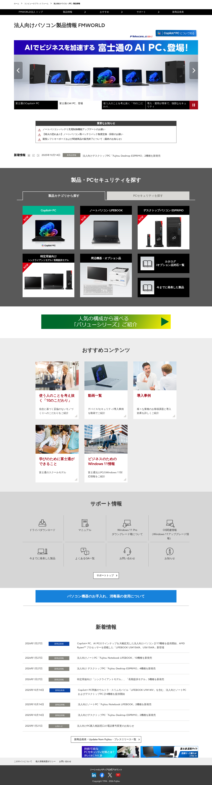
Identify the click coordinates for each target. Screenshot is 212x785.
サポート (141, 12)
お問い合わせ (65, 761)
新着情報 (19, 155)
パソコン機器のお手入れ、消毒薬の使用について (106, 596)
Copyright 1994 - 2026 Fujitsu (106, 781)
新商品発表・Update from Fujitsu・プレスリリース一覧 (105, 739)
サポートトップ (105, 575)
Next (193, 70)
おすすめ (104, 12)
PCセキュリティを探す (148, 195)
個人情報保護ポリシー (46, 761)
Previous (18, 70)
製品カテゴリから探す (64, 196)
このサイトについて (23, 761)
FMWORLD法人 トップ (31, 12)
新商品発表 (178, 12)
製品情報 (67, 12)
